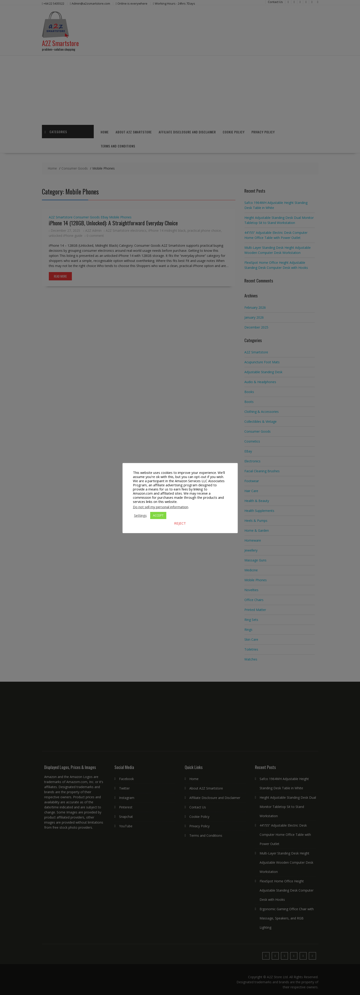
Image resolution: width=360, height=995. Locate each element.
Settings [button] (140, 515)
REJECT (180, 523)
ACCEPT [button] (158, 515)
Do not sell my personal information (160, 507)
